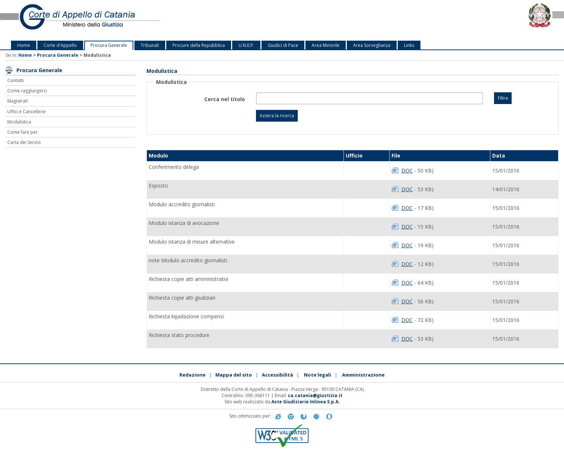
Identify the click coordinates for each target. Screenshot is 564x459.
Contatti (15, 80)
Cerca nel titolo (224, 99)
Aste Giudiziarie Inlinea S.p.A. (305, 402)
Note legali (317, 374)
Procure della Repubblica (198, 45)
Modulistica (19, 122)
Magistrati (17, 101)
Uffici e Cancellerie (26, 111)
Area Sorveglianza (371, 45)
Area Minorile (325, 45)
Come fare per (22, 132)
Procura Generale (108, 45)
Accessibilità (277, 374)
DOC (407, 170)
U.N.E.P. (246, 45)
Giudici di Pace (283, 45)
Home (23, 45)
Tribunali (150, 45)
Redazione (192, 374)
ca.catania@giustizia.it (315, 395)
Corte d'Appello (60, 45)
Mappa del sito (233, 374)
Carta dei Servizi (24, 142)
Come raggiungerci (27, 91)
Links (409, 45)
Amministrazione (363, 374)
